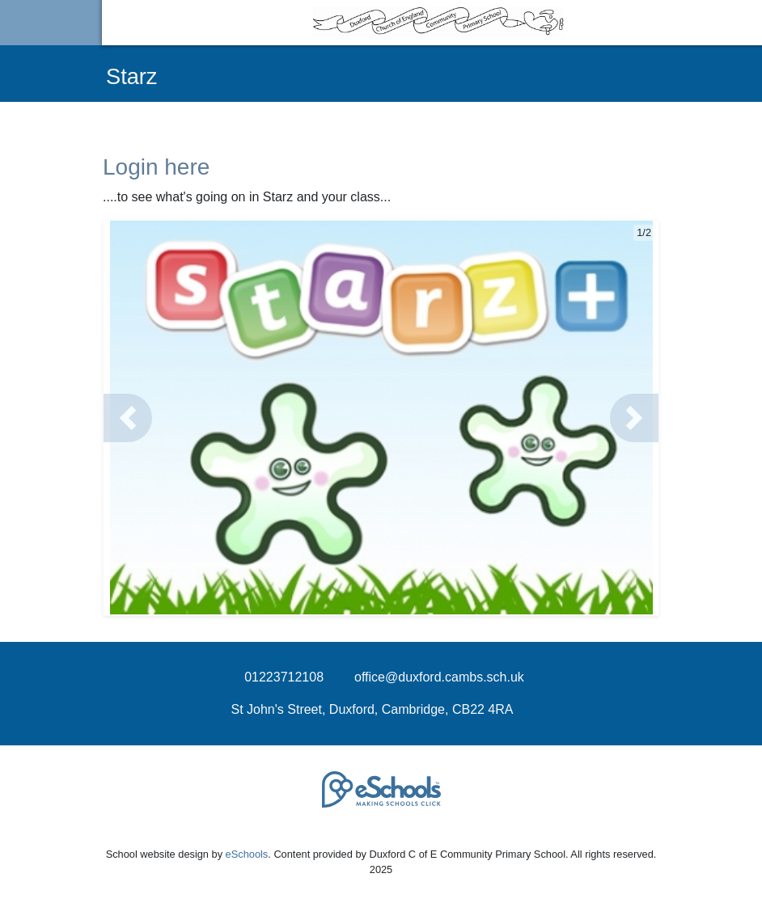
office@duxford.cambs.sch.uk (439, 677)
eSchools (247, 854)
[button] (128, 418)
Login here (156, 166)
